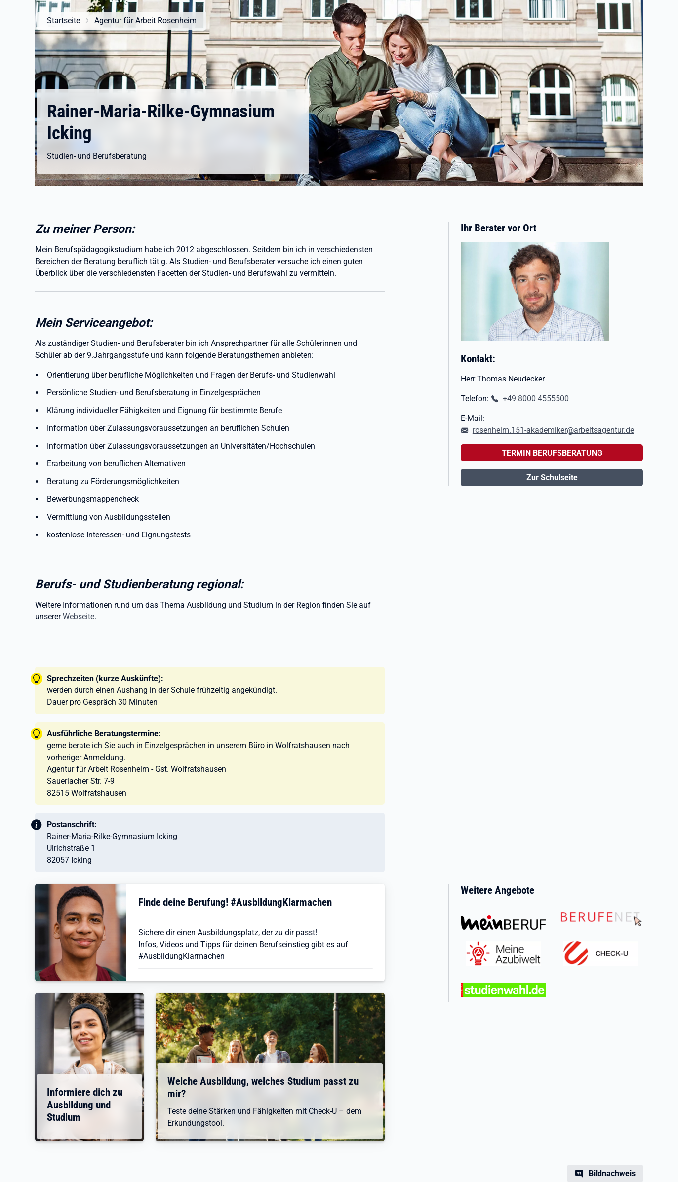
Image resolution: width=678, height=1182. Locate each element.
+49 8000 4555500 (536, 398)
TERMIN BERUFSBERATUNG (552, 453)
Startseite (63, 20)
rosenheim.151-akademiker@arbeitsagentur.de (553, 430)
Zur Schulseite (552, 477)
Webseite (78, 616)
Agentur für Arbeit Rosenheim (145, 20)
